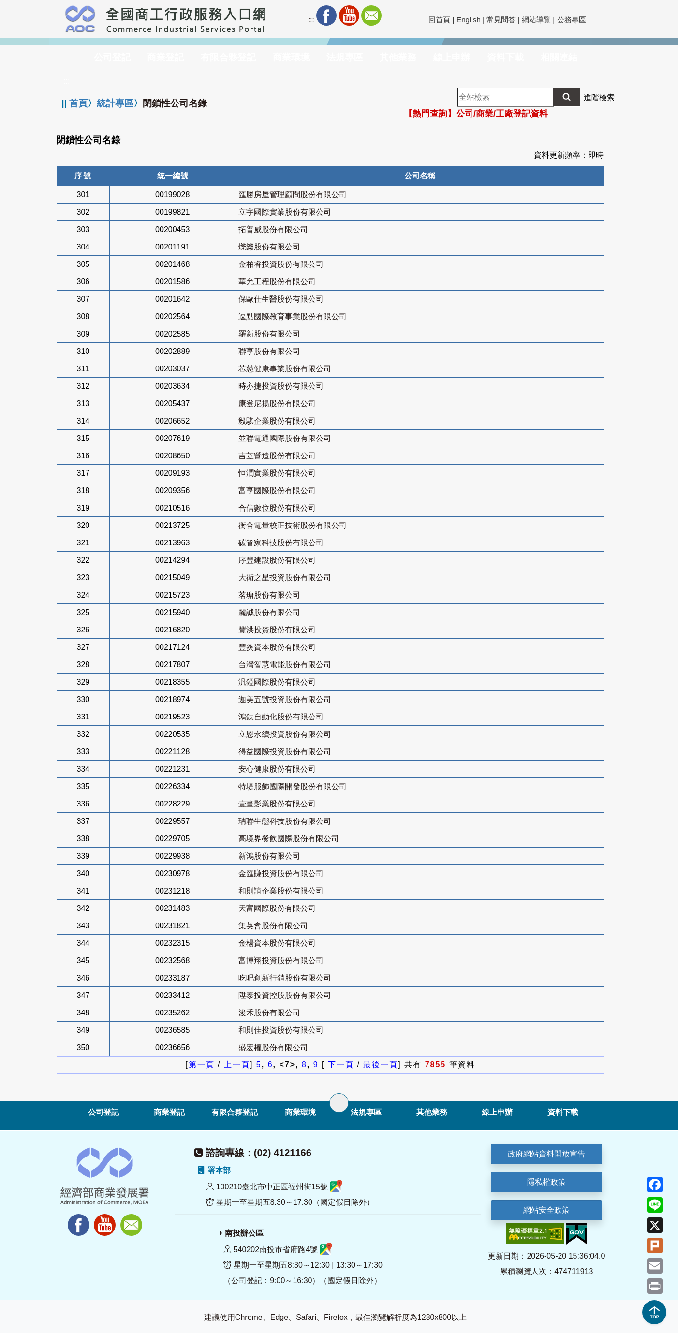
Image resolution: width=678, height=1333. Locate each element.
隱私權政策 (546, 1182)
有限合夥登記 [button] (228, 57)
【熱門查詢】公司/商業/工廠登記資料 (476, 113)
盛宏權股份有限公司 (273, 1047)
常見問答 (501, 19)
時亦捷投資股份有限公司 (281, 386)
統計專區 (115, 103)
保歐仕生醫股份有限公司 (281, 299)
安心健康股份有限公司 (277, 769)
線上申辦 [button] (451, 57)
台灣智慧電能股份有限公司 (284, 664)
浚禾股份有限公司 (269, 1013)
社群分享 (416, 15)
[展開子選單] (339, 1103)
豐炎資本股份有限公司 (277, 647)
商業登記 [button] (165, 57)
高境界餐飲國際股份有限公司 (288, 839)
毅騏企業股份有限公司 (277, 421)
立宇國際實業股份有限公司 (284, 212)
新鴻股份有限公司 (269, 856)
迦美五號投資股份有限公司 (284, 699)
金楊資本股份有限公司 (277, 943)
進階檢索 (599, 97)
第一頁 (202, 1064)
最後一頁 (380, 1064)
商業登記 (169, 1112)
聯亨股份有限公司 (269, 351)
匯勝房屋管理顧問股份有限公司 (292, 194)
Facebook (326, 15)
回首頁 (439, 19)
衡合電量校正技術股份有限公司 (292, 525)
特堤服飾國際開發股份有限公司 (292, 786)
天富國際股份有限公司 (277, 908)
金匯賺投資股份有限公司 (281, 873)
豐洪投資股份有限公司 (277, 630)
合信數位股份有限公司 (277, 508)
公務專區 (571, 19)
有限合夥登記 (234, 1112)
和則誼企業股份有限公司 (281, 891)
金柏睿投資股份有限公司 (281, 264)
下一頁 (341, 1064)
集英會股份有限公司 (273, 926)
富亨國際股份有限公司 (277, 490)
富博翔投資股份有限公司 (281, 960)
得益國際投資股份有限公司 (284, 751)
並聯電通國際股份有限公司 (284, 438)
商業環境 (300, 1112)
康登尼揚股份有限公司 (277, 403)
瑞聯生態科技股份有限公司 (284, 821)
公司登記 (103, 1112)
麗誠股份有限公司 (269, 612)
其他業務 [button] (398, 57)
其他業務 (431, 1112)
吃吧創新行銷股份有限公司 (284, 978)
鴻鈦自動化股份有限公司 (281, 717)
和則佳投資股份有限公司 (281, 1030)
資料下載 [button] (505, 57)
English (469, 19)
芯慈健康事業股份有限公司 (284, 369)
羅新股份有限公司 (269, 334)
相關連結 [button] (559, 57)
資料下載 (562, 1112)
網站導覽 (536, 19)
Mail (371, 15)
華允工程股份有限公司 (277, 282)
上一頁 (237, 1064)
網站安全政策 (546, 1210)
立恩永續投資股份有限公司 (284, 734)
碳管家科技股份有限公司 (281, 543)
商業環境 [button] (291, 57)
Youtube (349, 15)
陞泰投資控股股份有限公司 (284, 995)
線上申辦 (497, 1112)
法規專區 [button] (344, 57)
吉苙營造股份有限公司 (277, 456)
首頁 (78, 103)
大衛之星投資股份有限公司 (284, 577)
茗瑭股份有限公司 (269, 595)
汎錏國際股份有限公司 (277, 682)
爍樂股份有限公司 (269, 247)
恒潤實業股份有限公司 (277, 473)
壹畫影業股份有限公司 (277, 804)
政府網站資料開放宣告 (546, 1154)
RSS (393, 15)
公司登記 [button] (112, 57)
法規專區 (366, 1112)
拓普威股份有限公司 (273, 229)
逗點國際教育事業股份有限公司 (292, 316)
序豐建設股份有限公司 (277, 560)
